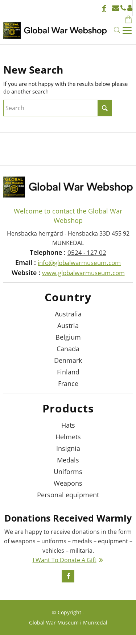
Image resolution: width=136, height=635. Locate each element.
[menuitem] (122, 19)
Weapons (68, 483)
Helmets (68, 436)
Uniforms (68, 471)
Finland (68, 372)
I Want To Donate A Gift (64, 560)
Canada (68, 348)
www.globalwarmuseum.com (83, 273)
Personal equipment (68, 494)
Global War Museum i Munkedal (68, 622)
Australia (68, 314)
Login (129, 8)
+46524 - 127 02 (123, 8)
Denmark (68, 360)
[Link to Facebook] (104, 9)
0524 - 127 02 (86, 252)
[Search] (116, 30)
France (68, 383)
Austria (68, 325)
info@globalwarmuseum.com (115, 8)
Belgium (68, 337)
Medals (68, 460)
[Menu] (127, 30)
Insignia (68, 448)
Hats (68, 425)
